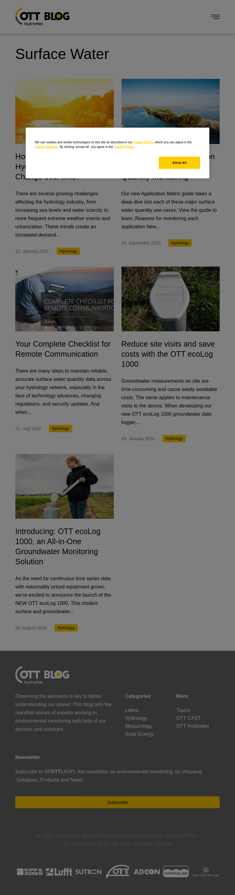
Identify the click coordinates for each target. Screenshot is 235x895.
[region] (117, 153)
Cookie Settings (46, 147)
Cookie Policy (143, 142)
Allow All (179, 162)
